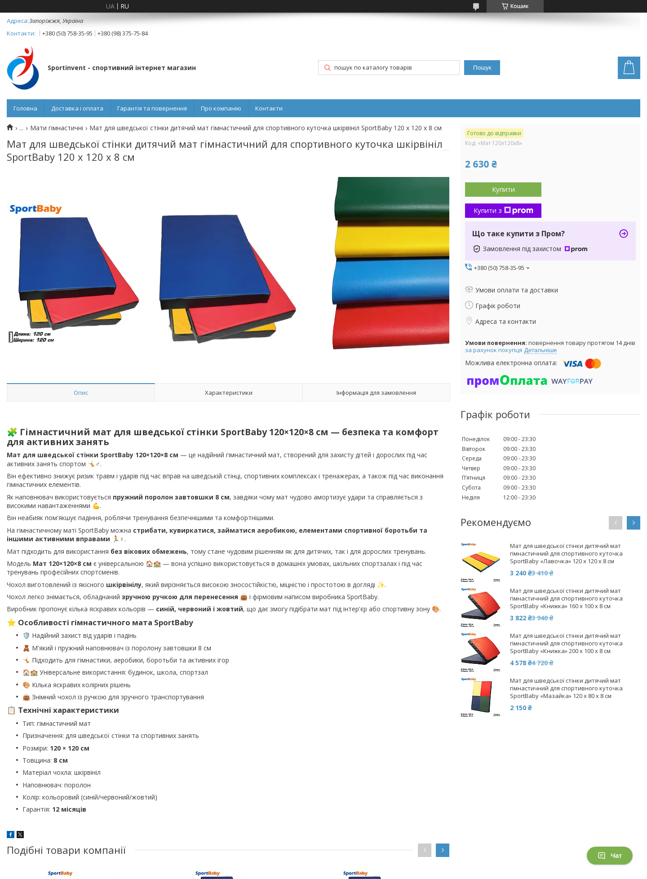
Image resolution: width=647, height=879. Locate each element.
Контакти (269, 108)
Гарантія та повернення (152, 108)
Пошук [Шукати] (482, 67)
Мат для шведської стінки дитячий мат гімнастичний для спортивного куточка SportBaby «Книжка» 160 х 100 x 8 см (566, 598)
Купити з (503, 210)
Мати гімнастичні (56, 128)
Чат (610, 856)
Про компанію (221, 108)
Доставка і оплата (77, 108)
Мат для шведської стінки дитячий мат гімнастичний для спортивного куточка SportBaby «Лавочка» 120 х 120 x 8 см (566, 553)
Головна (25, 108)
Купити (503, 189)
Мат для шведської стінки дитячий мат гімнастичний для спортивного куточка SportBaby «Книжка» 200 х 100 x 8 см (566, 643)
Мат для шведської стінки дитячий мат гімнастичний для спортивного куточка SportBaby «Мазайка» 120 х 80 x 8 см (566, 688)
